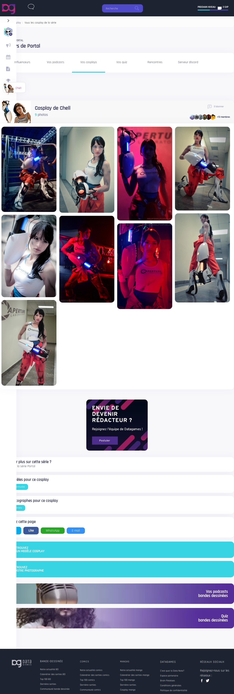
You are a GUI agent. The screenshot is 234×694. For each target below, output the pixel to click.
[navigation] (8, 19)
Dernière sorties (48, 684)
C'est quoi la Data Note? (172, 671)
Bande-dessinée (51, 661)
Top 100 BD (45, 679)
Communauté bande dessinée (55, 689)
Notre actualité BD (49, 669)
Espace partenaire (169, 676)
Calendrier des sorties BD (52, 674)
